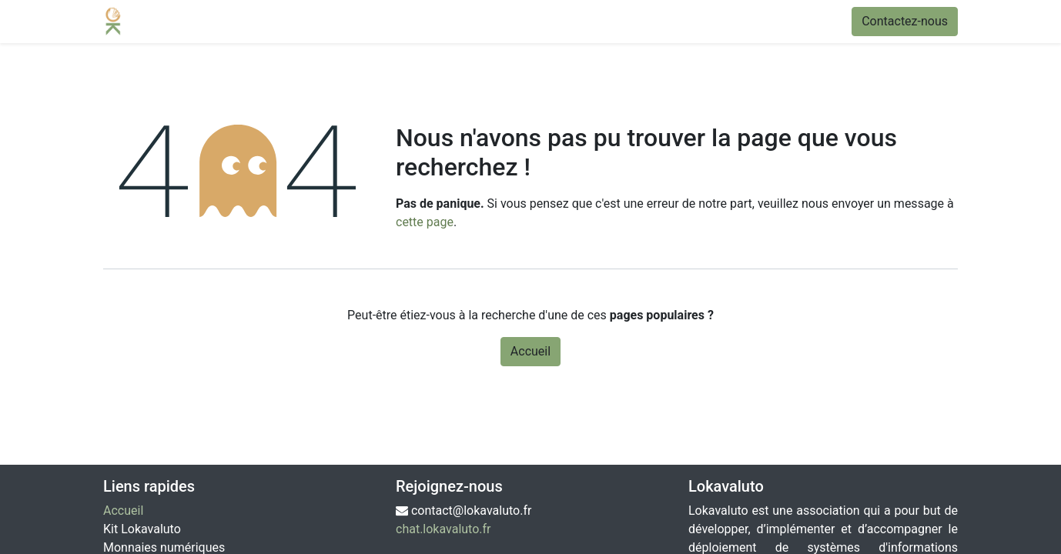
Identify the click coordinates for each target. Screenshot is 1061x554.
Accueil (530, 351)
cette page (425, 222)
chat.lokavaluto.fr (443, 529)
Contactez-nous (905, 21)
